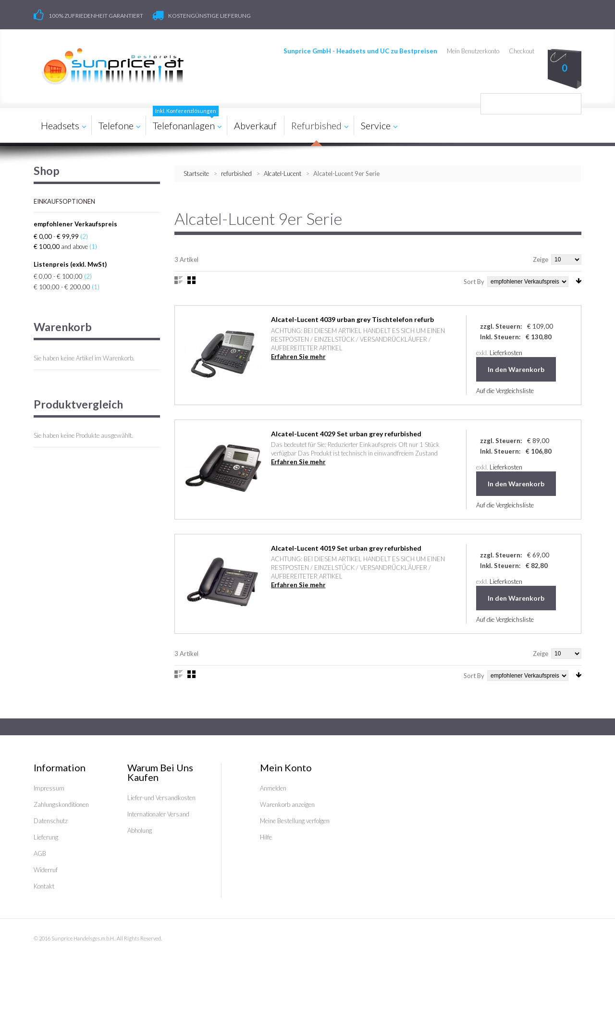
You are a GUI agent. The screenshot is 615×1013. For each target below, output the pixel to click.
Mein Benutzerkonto (473, 51)
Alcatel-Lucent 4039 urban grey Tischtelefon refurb (352, 319)
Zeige (540, 259)
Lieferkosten (506, 353)
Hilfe (266, 837)
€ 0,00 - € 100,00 (58, 276)
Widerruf (46, 870)
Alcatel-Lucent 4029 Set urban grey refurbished (346, 434)
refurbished (236, 173)
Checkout (521, 51)
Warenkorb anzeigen (287, 804)
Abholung (139, 830)
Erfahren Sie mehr (298, 356)
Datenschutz (51, 821)
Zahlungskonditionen (61, 804)
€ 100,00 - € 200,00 (62, 287)
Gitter (191, 280)
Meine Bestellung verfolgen (295, 821)
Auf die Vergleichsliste (505, 391)
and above (61, 246)
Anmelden (273, 788)
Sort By (474, 281)
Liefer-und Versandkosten (161, 798)
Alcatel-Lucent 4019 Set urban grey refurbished (346, 548)
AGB (40, 853)
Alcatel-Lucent (282, 173)
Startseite (196, 173)
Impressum (49, 788)
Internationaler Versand (158, 814)
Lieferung (46, 837)
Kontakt (44, 886)
